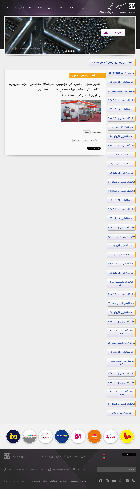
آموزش (51, 7)
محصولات (73, 7)
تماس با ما (19, 7)
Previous (11, 33)
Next (128, 33)
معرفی (84, 7)
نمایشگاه (40, 7)
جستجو (8, 7)
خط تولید (61, 7)
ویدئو (30, 7)
